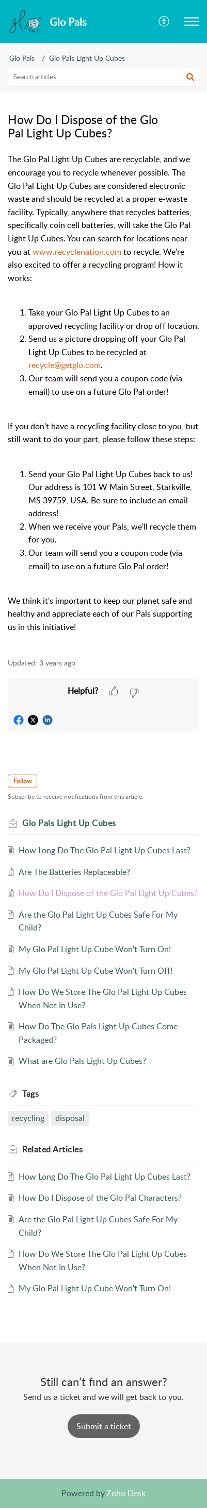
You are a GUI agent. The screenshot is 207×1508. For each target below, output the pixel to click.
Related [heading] (52, 1149)
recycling (28, 1118)
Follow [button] (22, 781)
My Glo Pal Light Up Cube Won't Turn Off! (95, 970)
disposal (70, 1118)
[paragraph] (103, 400)
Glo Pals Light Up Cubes (87, 58)
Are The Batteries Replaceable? (74, 872)
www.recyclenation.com (77, 251)
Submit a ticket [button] (103, 1426)
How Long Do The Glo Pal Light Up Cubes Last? (104, 850)
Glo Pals (22, 58)
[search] (103, 76)
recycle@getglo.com (64, 365)
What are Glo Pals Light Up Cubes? (82, 1060)
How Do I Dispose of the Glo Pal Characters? (100, 1197)
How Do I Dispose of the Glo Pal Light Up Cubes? (108, 893)
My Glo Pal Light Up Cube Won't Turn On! (95, 949)
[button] (164, 21)
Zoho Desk (126, 1493)
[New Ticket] (104, 1426)
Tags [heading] (30, 1093)
